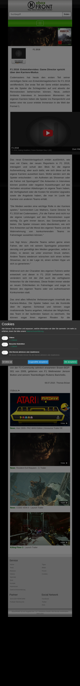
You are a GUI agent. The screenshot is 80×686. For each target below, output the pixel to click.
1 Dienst (13, 340)
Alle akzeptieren (70, 362)
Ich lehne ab (7, 362)
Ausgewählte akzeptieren (38, 362)
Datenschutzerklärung (34, 331)
